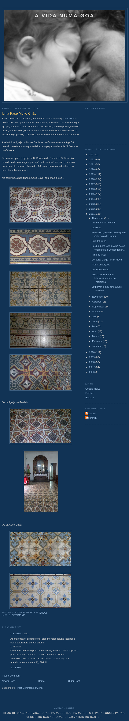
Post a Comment (11, 675)
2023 (92, 154)
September (98, 306)
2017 (92, 184)
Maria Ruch (16, 633)
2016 (92, 189)
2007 (92, 367)
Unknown (91, 417)
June (95, 321)
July (94, 316)
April (95, 331)
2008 (92, 362)
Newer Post (8, 681)
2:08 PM (15, 667)
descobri (69, 118)
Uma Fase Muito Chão (103, 222)
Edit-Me (89, 393)
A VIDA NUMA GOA (65, 15)
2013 (92, 203)
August (96, 311)
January (97, 346)
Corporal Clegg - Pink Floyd (106, 259)
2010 (92, 352)
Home (41, 681)
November (98, 296)
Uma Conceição (100, 269)
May (95, 326)
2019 (92, 174)
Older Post (74, 681)
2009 (92, 357)
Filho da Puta (98, 254)
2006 (92, 372)
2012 (92, 208)
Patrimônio (19, 615)
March (96, 336)
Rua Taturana (98, 241)
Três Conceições (100, 264)
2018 (92, 179)
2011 (92, 213)
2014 (92, 199)
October (97, 301)
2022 (92, 159)
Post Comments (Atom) (30, 687)
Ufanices (96, 227)
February (97, 341)
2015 (92, 194)
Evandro (90, 413)
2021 (92, 164)
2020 (92, 169)
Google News (92, 388)
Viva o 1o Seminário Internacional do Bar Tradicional (103, 278)
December (98, 218)
